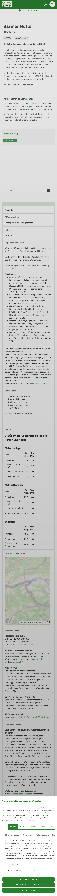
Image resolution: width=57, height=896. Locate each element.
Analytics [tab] (13, 827)
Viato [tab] (43, 827)
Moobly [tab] (22, 827)
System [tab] (33, 827)
